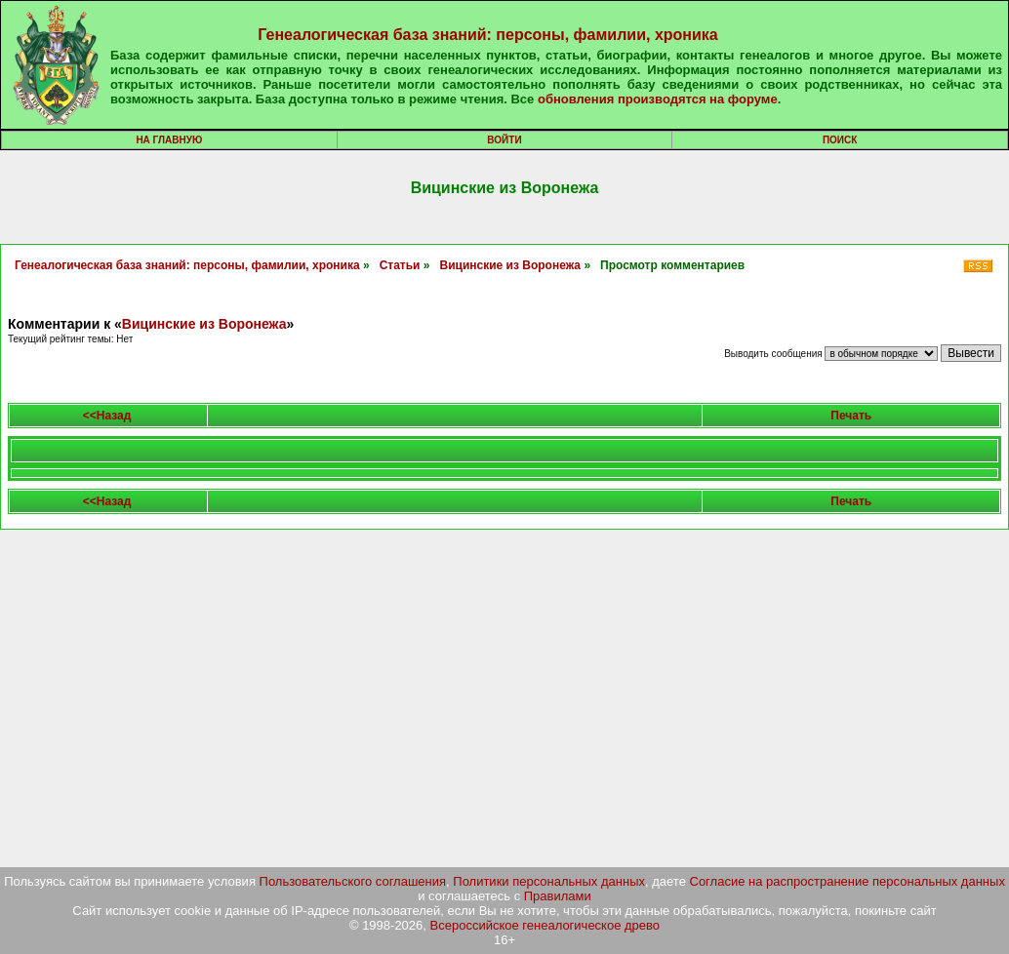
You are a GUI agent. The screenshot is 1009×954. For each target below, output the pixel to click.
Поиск (840, 140)
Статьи (400, 265)
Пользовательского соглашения (353, 881)
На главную (169, 140)
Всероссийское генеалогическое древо (545, 925)
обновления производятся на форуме (658, 99)
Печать (850, 415)
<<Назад (107, 415)
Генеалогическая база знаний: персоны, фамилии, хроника (487, 34)
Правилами (557, 896)
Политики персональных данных (549, 881)
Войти (504, 140)
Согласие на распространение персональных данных (847, 881)
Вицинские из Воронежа (511, 265)
